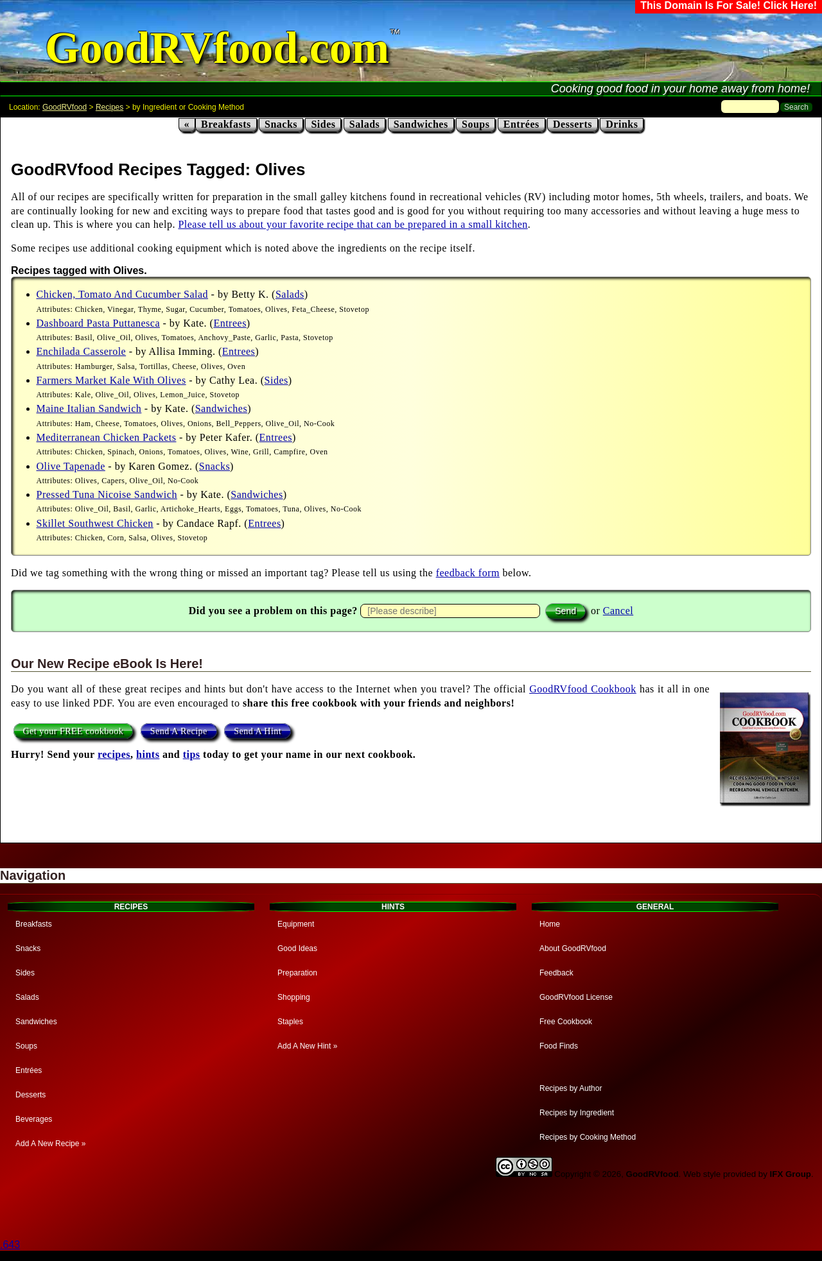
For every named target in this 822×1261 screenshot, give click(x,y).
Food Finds (558, 1046)
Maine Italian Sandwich (89, 408)
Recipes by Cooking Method (587, 1137)
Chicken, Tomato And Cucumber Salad (123, 294)
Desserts (572, 124)
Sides (323, 124)
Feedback (556, 972)
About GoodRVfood (572, 948)
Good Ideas (297, 948)
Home (549, 924)
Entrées (521, 124)
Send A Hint (257, 730)
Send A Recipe (178, 730)
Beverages (33, 1119)
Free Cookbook (565, 1021)
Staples (290, 1021)
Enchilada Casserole (82, 351)
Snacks (281, 124)
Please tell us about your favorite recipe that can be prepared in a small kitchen (352, 224)
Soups (475, 124)
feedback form (468, 572)
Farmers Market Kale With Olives (111, 380)
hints (147, 754)
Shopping (293, 997)
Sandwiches (421, 124)
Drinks (622, 124)
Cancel (618, 610)
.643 (10, 1244)
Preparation (297, 972)
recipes (114, 754)
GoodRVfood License (576, 997)
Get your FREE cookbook (73, 730)
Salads (364, 124)
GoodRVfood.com (217, 48)
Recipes (109, 107)
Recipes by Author (570, 1088)
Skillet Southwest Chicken (95, 523)
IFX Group (790, 1174)
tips (191, 754)
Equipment (295, 924)
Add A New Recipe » (50, 1143)
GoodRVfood (64, 107)
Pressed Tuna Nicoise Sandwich (107, 494)
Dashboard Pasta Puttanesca (99, 323)
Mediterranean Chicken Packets (107, 437)
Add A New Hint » (307, 1046)
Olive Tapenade (71, 466)
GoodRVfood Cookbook (582, 688)
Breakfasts (226, 124)
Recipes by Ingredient (576, 1112)
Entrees (229, 323)
